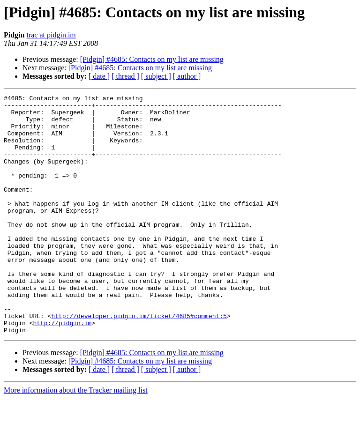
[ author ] (187, 76)
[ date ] (99, 76)
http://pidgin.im (62, 369)
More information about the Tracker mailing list (76, 438)
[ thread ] (125, 76)
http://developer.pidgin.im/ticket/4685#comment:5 (138, 361)
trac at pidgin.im (50, 35)
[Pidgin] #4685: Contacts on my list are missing (152, 59)
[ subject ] (156, 76)
